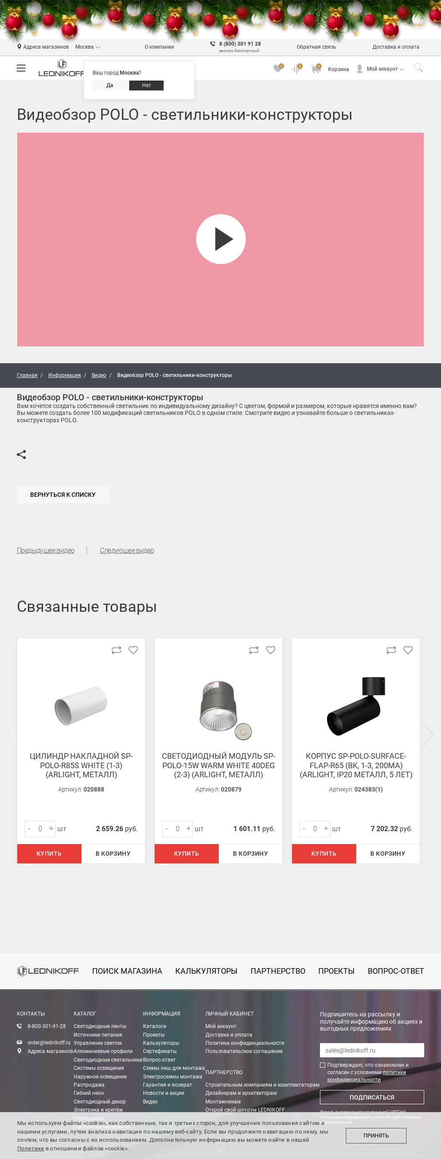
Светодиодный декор (100, 1102)
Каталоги (154, 1026)
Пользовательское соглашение (244, 1051)
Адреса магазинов (50, 1051)
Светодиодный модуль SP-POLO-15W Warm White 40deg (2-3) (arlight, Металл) (218, 765)
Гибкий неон (89, 1093)
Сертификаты (160, 1051)
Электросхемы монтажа (172, 1077)
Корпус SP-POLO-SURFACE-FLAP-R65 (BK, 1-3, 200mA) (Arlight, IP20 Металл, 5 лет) (356, 765)
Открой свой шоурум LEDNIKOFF (245, 1110)
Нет (146, 85)
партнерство (278, 970)
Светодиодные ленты (100, 1026)
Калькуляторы (161, 1043)
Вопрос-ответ (159, 1060)
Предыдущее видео (45, 550)
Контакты (31, 1014)
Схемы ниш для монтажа (174, 1068)
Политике (30, 1148)
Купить (49, 853)
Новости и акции (163, 1093)
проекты (336, 970)
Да (109, 85)
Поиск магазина (127, 970)
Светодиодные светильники (108, 1060)
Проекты (154, 1035)
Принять (376, 1136)
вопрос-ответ (396, 970)
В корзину (113, 853)
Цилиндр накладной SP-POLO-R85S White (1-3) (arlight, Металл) (81, 765)
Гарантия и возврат (167, 1085)
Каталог (85, 1014)
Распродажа (89, 1085)
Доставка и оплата (228, 1035)
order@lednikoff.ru (49, 1043)
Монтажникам (223, 1102)
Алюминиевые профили (103, 1051)
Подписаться (372, 1097)
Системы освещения (99, 1068)
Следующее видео (127, 550)
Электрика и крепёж (98, 1110)
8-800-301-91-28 (47, 1026)
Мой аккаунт (382, 69)
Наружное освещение (100, 1077)
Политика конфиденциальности (244, 1043)
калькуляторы (206, 970)
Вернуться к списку (63, 494)
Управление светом (98, 1043)
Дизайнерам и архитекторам (241, 1093)
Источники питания (98, 1035)
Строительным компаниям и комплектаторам (262, 1085)
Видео (150, 1102)
